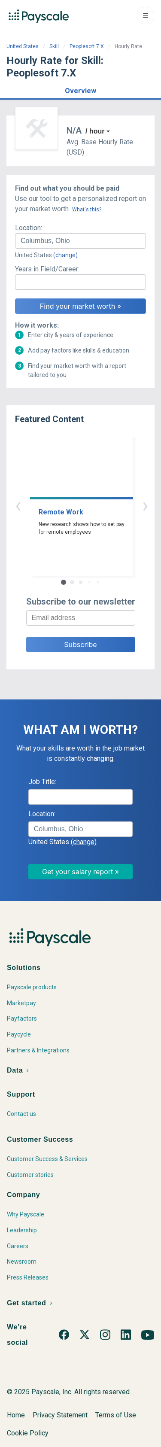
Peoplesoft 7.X (87, 46)
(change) (65, 255)
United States (22, 46)
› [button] (91, 505)
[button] (80, 89)
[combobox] (80, 241)
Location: (28, 228)
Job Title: (42, 782)
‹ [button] (71, 505)
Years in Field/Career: (47, 269)
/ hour (94, 131)
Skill (54, 46)
